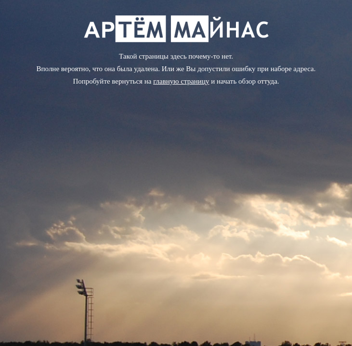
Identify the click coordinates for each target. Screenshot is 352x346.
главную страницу (181, 81)
